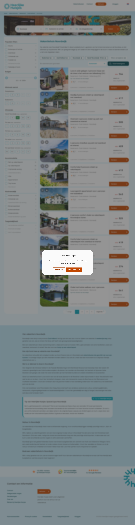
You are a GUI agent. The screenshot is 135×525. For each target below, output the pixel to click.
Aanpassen (59, 270)
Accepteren (72, 270)
